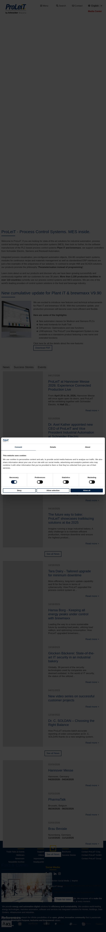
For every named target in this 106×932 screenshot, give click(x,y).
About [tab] (87, 447)
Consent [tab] (18, 447)
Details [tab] (53, 447)
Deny (19, 490)
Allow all (86, 490)
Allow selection (53, 490)
